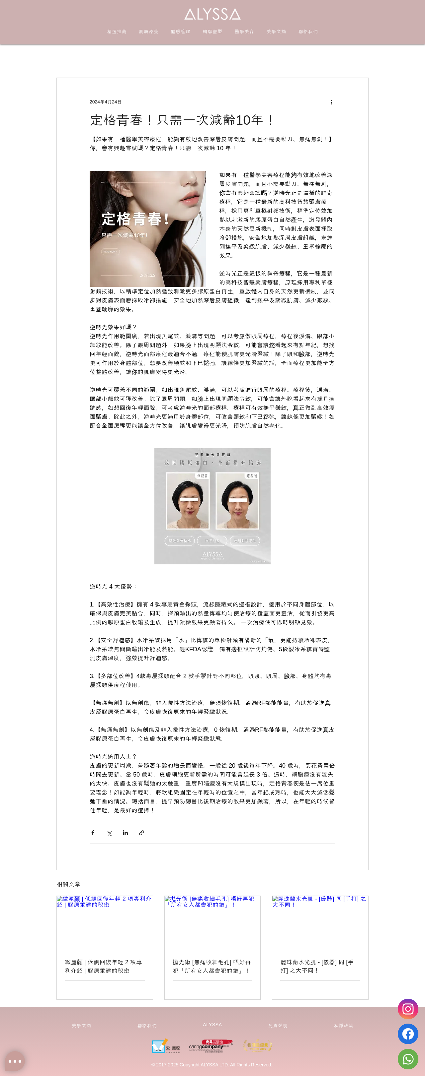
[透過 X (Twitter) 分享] (109, 833)
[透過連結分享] (141, 833)
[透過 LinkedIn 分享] (125, 833)
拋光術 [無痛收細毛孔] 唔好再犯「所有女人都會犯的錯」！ (212, 966)
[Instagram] (408, 1009)
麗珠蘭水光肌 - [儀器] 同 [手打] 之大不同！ (317, 966)
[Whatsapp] (408, 1059)
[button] (148, 31)
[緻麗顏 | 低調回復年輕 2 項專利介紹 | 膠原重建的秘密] (105, 923)
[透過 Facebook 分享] (93, 833)
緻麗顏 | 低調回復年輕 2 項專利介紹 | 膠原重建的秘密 (103, 966)
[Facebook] (408, 1034)
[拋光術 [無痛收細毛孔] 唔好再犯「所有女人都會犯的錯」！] (213, 923)
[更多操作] (331, 102)
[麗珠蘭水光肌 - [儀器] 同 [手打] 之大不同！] (320, 923)
